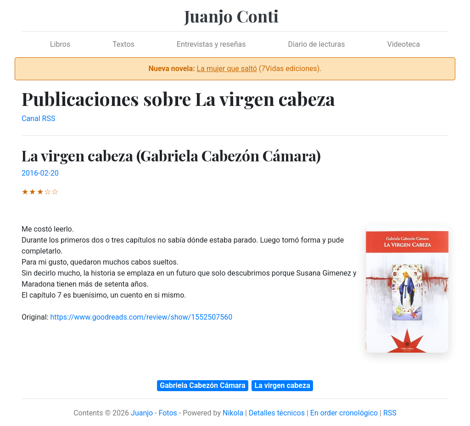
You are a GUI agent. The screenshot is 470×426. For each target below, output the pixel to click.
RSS (390, 413)
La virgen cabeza (282, 385)
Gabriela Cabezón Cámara (202, 385)
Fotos (168, 413)
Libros (60, 44)
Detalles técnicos (277, 413)
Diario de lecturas (316, 44)
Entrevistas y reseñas (211, 44)
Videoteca (403, 44)
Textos (123, 44)
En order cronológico (344, 413)
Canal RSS (38, 118)
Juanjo (142, 413)
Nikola (233, 413)
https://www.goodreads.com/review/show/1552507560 (141, 317)
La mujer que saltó (227, 68)
